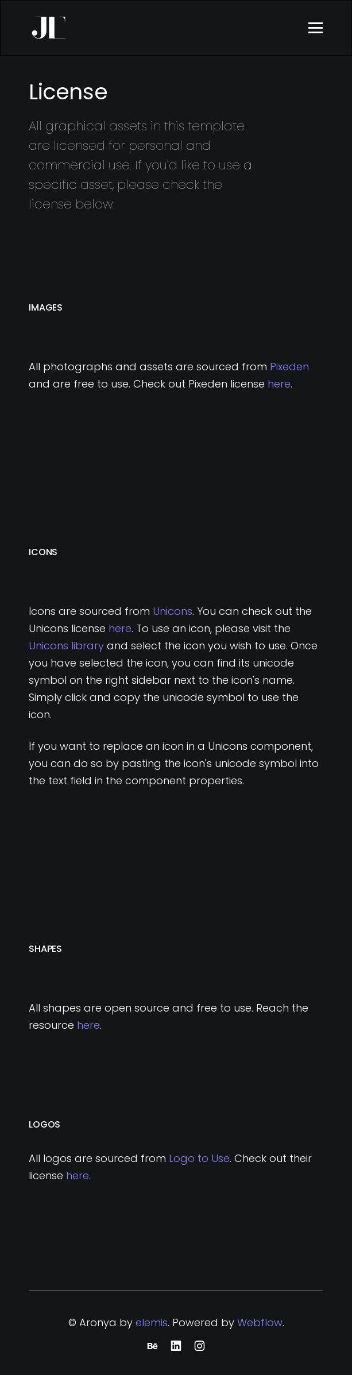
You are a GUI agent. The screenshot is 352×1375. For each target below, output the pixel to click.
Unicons (172, 611)
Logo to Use (199, 1158)
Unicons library (66, 645)
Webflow (260, 1322)
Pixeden (289, 366)
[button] (315, 28)
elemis (152, 1322)
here (279, 384)
